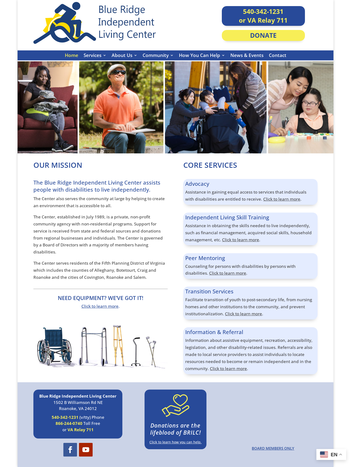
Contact (277, 55)
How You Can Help (199, 55)
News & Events (246, 55)
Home (71, 55)
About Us (122, 55)
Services (92, 55)
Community (156, 55)
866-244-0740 (69, 423)
